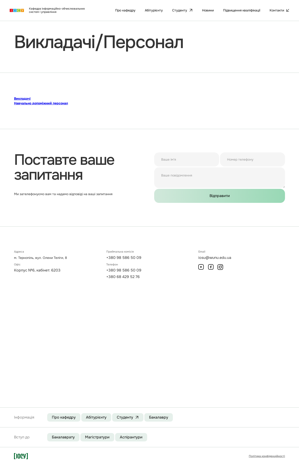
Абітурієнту (96, 417)
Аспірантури (131, 437)
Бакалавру (158, 417)
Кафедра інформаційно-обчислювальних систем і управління (57, 10)
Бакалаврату (63, 437)
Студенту (125, 417)
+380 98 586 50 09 (123, 257)
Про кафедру (64, 417)
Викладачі (22, 98)
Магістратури (97, 437)
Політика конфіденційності (267, 456)
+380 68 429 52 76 (123, 276)
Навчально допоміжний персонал (41, 103)
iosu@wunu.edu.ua (214, 257)
